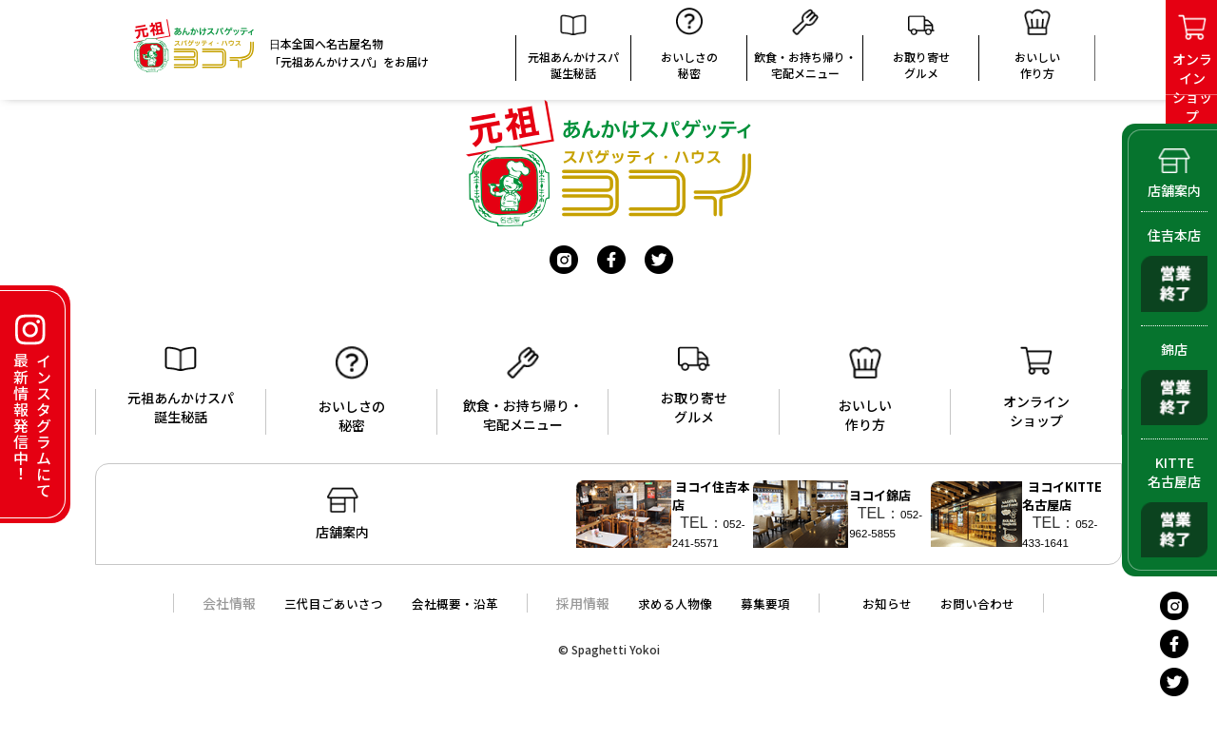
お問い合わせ (992, 614)
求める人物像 (676, 614)
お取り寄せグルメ (921, 53)
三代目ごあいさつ (321, 614)
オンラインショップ (1036, 388)
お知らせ (896, 614)
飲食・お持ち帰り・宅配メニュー (805, 50)
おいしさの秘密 (689, 50)
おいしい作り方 (865, 390)
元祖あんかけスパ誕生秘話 (573, 53)
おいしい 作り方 (1037, 50)
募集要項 (771, 614)
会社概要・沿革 (449, 614)
